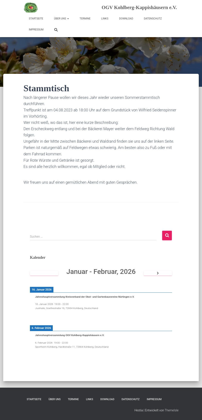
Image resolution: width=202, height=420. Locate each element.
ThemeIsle (172, 410)
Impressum (36, 29)
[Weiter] (158, 273)
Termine (85, 18)
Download (126, 18)
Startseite (36, 18)
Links (104, 18)
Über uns (61, 18)
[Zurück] (44, 273)
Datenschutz (153, 18)
